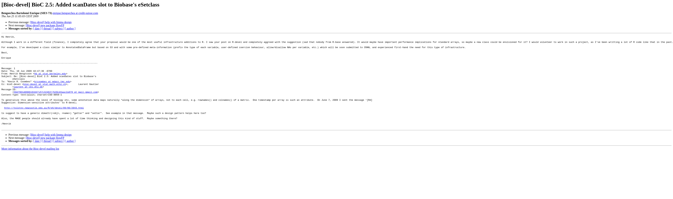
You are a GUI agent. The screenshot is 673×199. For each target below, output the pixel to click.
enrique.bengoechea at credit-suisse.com (75, 13)
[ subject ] (58, 28)
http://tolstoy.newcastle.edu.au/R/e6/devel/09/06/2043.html (44, 122)
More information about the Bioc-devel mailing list (30, 167)
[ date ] (37, 28)
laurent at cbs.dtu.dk (28, 97)
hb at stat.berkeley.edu (50, 81)
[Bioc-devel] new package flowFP (45, 25)
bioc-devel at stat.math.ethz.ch (44, 94)
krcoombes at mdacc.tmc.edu (52, 90)
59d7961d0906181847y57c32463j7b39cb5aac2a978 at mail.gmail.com (56, 103)
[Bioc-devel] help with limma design (51, 22)
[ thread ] (47, 28)
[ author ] (70, 28)
